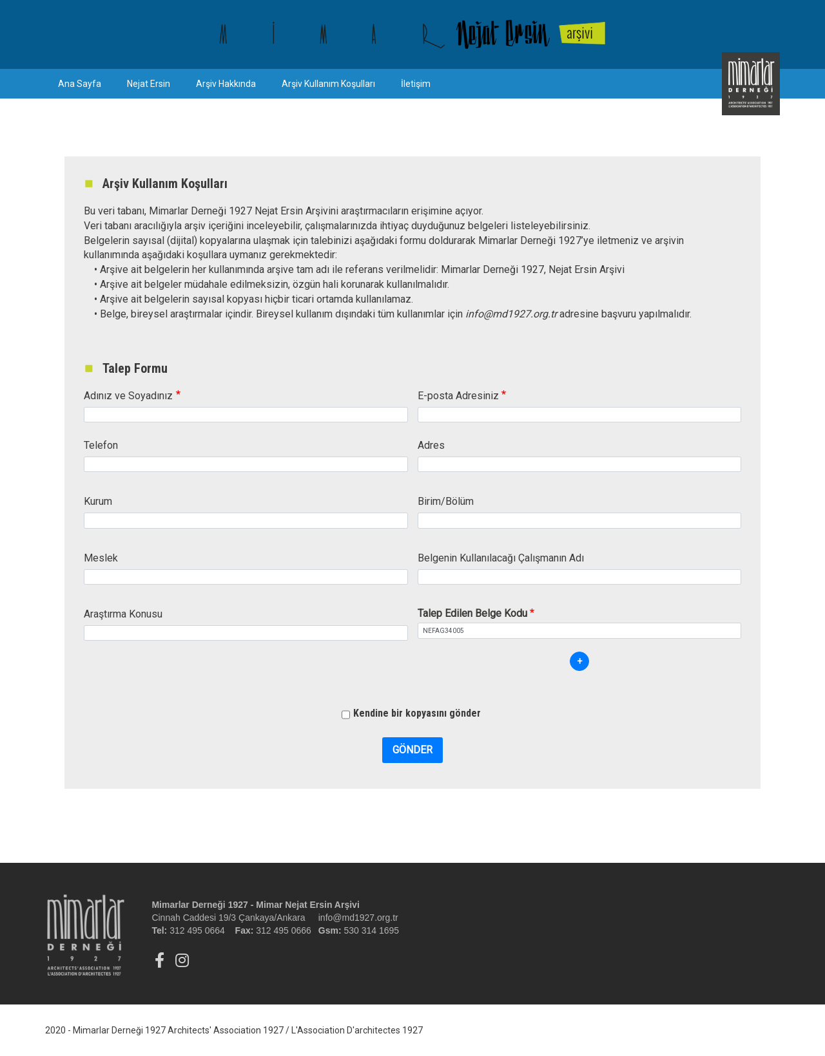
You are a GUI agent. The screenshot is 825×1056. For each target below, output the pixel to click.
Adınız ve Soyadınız (128, 396)
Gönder (412, 750)
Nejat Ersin (148, 84)
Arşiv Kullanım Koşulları (328, 84)
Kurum (98, 501)
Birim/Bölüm (446, 501)
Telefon (101, 445)
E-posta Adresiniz (458, 396)
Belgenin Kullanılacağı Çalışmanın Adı (501, 558)
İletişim (416, 84)
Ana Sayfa (79, 84)
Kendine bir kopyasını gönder (417, 713)
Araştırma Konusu (123, 614)
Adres (431, 445)
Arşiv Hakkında (226, 84)
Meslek (101, 558)
